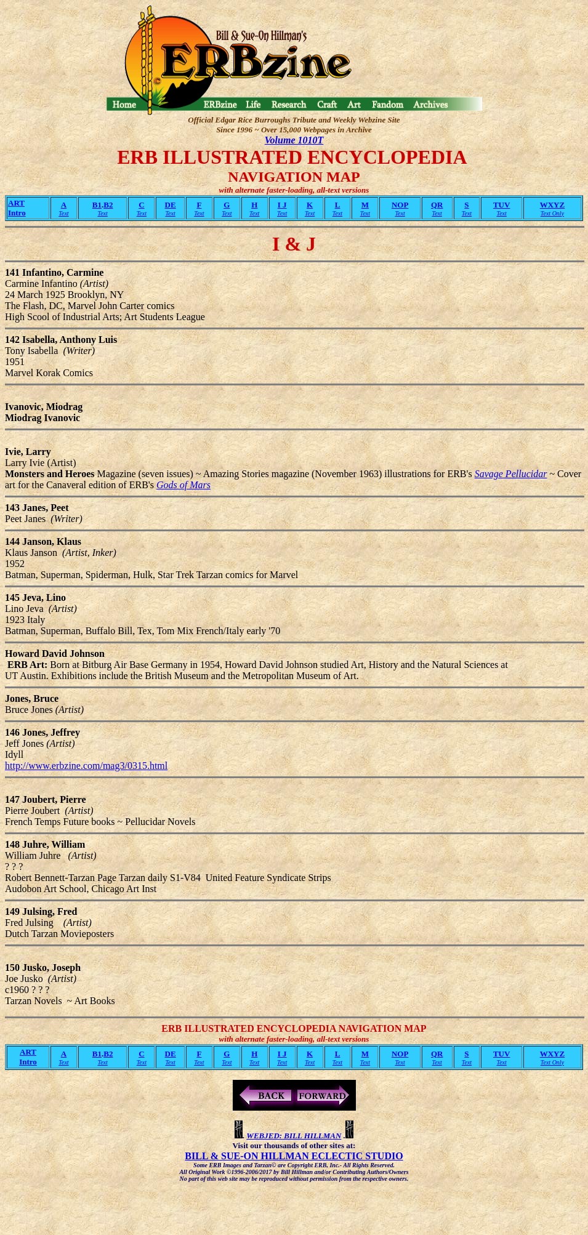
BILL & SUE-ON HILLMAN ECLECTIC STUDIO (294, 1156)
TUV (501, 204)
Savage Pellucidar (511, 474)
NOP (400, 204)
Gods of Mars (183, 485)
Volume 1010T (294, 140)
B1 (97, 204)
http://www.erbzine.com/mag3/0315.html (86, 765)
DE (170, 204)
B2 (108, 204)
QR (437, 204)
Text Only (552, 213)
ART (16, 202)
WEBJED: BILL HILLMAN (293, 1135)
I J (282, 204)
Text (63, 213)
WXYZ (552, 204)
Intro (17, 212)
